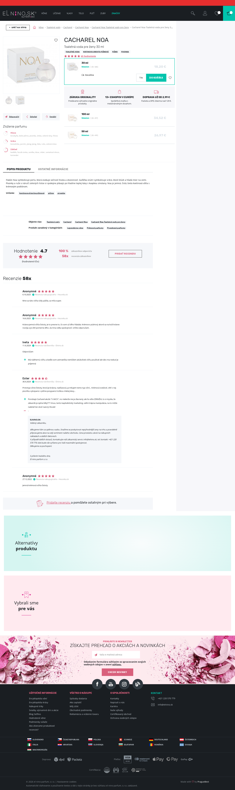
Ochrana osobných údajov (123, 718)
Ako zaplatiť (75, 702)
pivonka (61, 193)
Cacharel (67, 27)
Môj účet (74, 706)
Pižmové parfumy (95, 228)
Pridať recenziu (125, 254)
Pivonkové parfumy (116, 228)
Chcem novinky (117, 672)
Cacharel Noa (82, 27)
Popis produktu (19, 169)
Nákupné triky (36, 706)
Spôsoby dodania (78, 698)
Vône (41, 27)
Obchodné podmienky (81, 710)
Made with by (195, 781)
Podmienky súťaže (38, 721)
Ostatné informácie (53, 169)
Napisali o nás (117, 702)
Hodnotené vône (37, 718)
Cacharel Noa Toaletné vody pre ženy (110, 27)
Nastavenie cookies (66, 781)
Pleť (92, 13)
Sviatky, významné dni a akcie (43, 710)
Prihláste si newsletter (117, 644)
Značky (116, 13)
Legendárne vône (75, 228)
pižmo (51, 193)
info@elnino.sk (165, 704)
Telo (81, 13)
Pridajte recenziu (59, 502)
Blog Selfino (35, 714)
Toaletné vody (53, 27)
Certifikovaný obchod (120, 714)
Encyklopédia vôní (38, 698)
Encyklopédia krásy (38, 702)
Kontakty (114, 698)
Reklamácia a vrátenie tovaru (84, 714)
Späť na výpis (19, 28)
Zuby (103, 13)
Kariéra (114, 706)
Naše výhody (116, 710)
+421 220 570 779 (166, 698)
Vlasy (70, 13)
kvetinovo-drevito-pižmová (31, 193)
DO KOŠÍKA (156, 77)
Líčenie (57, 13)
